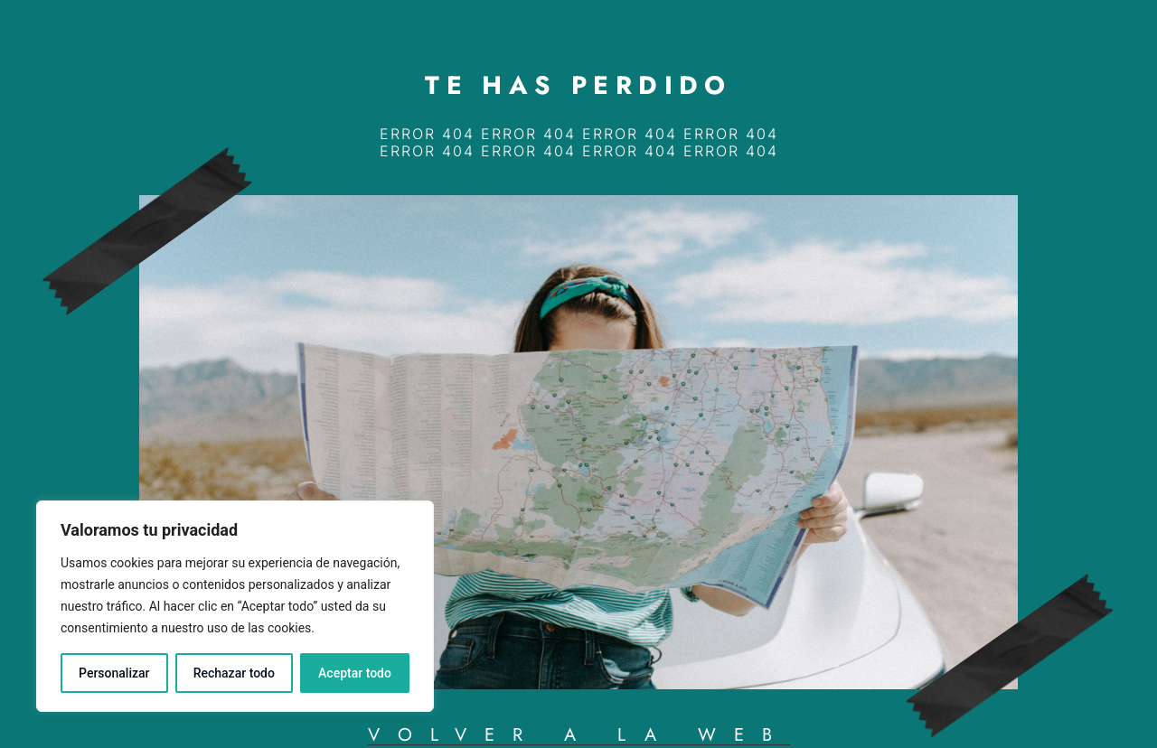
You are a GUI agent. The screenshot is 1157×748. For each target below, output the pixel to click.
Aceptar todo (354, 673)
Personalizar (114, 673)
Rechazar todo (234, 673)
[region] (235, 606)
